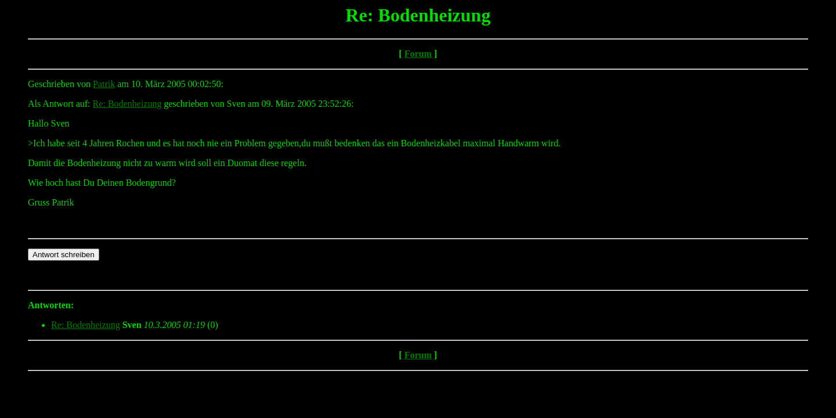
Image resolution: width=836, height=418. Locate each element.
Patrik (104, 84)
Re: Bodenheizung (127, 104)
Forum (417, 54)
